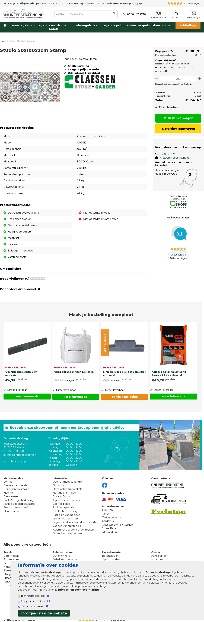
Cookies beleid (62, 503)
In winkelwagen (178, 118)
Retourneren (11, 496)
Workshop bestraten (65, 518)
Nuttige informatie (64, 492)
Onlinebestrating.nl (113, 517)
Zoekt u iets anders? (16, 507)
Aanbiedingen (188, 25)
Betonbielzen (110, 555)
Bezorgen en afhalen (16, 489)
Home (3, 41)
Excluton (42, 3)
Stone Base (109, 528)
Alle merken (109, 532)
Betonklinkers (61, 555)
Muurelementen (112, 552)
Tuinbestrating (63, 552)
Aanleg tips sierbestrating (19, 503)
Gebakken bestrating (65, 559)
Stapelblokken (149, 25)
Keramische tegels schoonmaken (73, 529)
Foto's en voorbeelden (66, 514)
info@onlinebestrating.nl (173, 157)
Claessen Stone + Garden (117, 524)
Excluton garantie (63, 507)
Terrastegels (19, 25)
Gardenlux (108, 521)
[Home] (23, 13)
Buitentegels (12, 559)
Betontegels (102, 25)
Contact (168, 25)
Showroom (59, 485)
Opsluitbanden (125, 25)
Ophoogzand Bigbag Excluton (74, 371)
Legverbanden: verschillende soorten (75, 522)
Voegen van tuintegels (67, 526)
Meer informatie (27, 396)
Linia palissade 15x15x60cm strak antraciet (124, 373)
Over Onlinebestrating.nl (67, 481)
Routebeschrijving (15, 461)
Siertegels (83, 25)
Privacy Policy (61, 496)
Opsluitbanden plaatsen (67, 533)
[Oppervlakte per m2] (177, 78)
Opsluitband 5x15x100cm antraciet (21, 373)
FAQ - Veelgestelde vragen (20, 500)
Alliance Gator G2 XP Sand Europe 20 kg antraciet (169, 373)
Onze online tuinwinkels (67, 489)
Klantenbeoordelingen (66, 511)
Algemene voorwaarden (67, 500)
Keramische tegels (57, 27)
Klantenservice (13, 511)
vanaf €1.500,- (82, 3)
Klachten (9, 492)
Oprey (106, 513)
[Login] (176, 15)
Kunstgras (157, 559)
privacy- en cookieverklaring (78, 589)
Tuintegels (39, 25)
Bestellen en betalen (16, 485)
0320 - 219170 (166, 154)
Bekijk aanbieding (125, 396)
